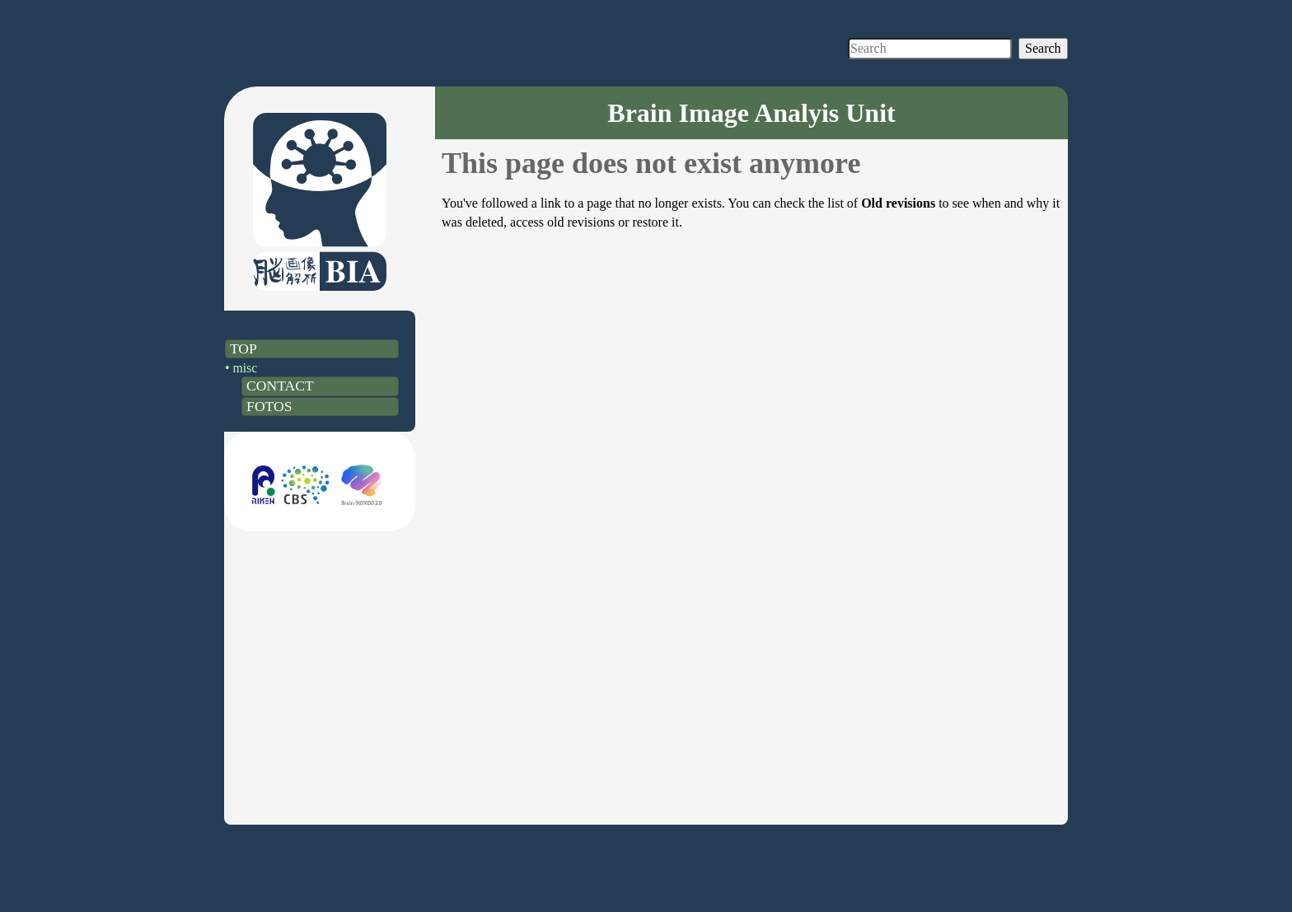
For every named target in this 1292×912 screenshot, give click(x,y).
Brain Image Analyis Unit (751, 113)
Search (1043, 48)
